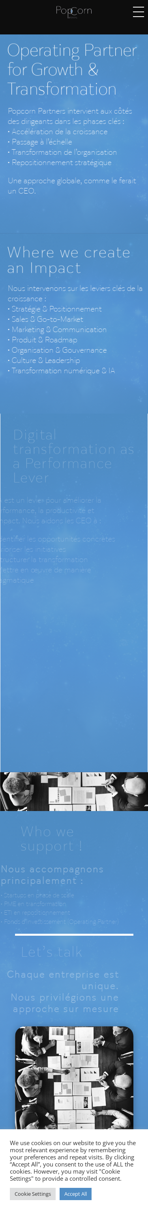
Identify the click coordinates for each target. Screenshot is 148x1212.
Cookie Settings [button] (33, 1193)
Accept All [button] (75, 1193)
